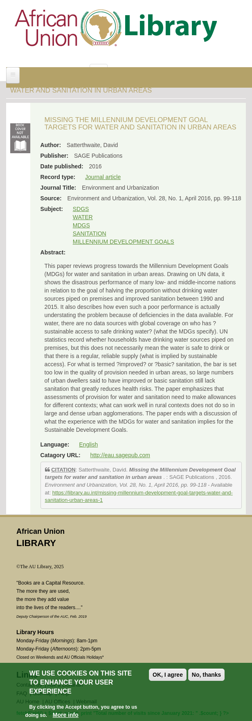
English (88, 444)
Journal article (103, 177)
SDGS (81, 209)
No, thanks (206, 676)
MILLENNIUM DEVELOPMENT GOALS (123, 241)
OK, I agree (168, 676)
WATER (83, 217)
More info (66, 717)
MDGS (81, 225)
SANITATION (89, 233)
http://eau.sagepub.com (120, 455)
